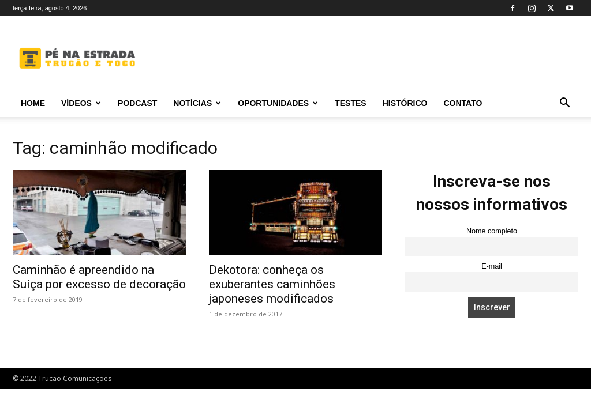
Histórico (405, 103)
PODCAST (137, 103)
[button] (564, 104)
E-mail (491, 266)
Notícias (197, 103)
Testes (350, 103)
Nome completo (491, 231)
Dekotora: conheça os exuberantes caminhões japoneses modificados (272, 284)
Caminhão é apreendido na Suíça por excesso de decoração (99, 277)
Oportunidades (278, 103)
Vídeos (81, 103)
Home (33, 103)
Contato (462, 103)
